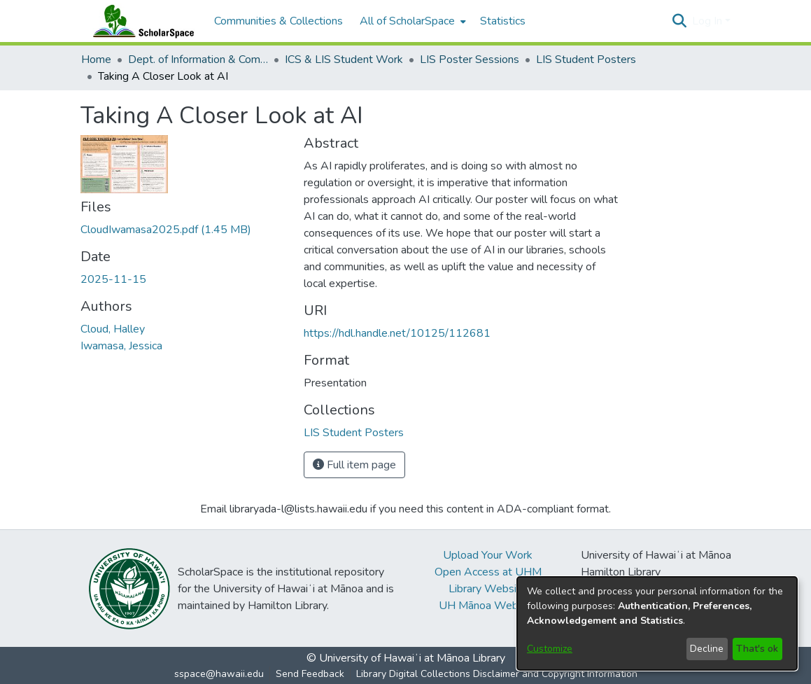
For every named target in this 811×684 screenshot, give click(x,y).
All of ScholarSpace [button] (407, 21)
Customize (549, 648)
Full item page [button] (354, 465)
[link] (165, 229)
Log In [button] (708, 21)
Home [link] (96, 59)
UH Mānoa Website (488, 605)
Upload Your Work (488, 555)
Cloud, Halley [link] (112, 329)
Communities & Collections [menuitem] (278, 21)
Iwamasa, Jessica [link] (121, 346)
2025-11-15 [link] (113, 279)
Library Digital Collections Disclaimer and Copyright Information (496, 673)
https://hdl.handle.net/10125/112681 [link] (397, 333)
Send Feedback (310, 673)
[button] (680, 21)
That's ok (757, 648)
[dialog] (657, 623)
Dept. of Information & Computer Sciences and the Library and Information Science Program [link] (198, 59)
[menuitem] (411, 21)
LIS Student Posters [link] (586, 59)
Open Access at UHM (488, 572)
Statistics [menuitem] (503, 21)
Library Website (488, 588)
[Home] (140, 21)
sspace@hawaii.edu (219, 673)
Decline (707, 648)
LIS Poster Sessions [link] (469, 59)
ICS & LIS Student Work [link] (344, 59)
